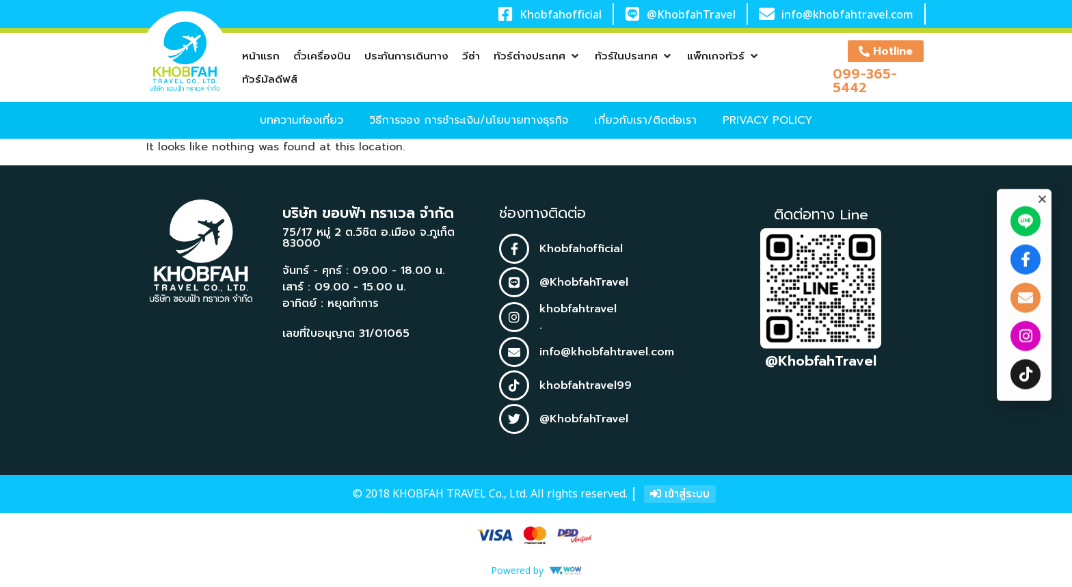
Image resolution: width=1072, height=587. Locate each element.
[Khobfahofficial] (505, 14)
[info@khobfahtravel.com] (767, 14)
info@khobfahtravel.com (847, 15)
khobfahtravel (578, 309)
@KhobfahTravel (691, 15)
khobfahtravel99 (585, 385)
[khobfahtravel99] (514, 385)
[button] (537, 56)
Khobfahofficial (561, 15)
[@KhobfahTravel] (633, 14)
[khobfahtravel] (514, 317)
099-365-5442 (865, 80)
